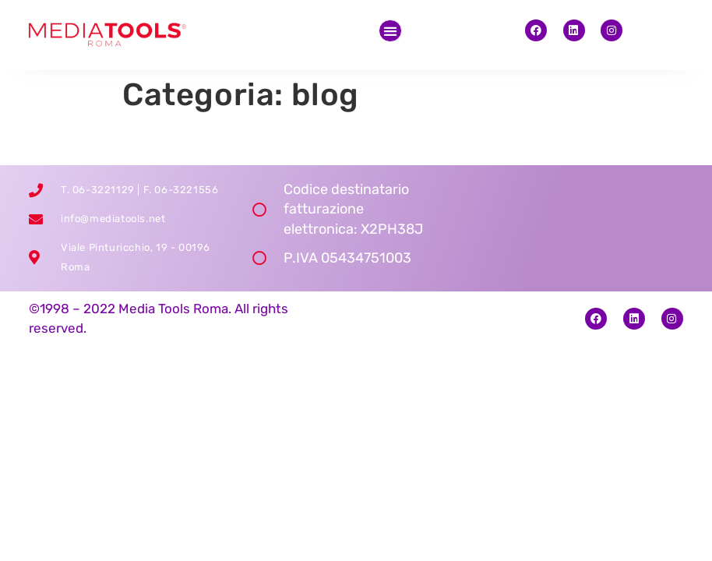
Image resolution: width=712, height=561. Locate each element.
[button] (390, 30)
